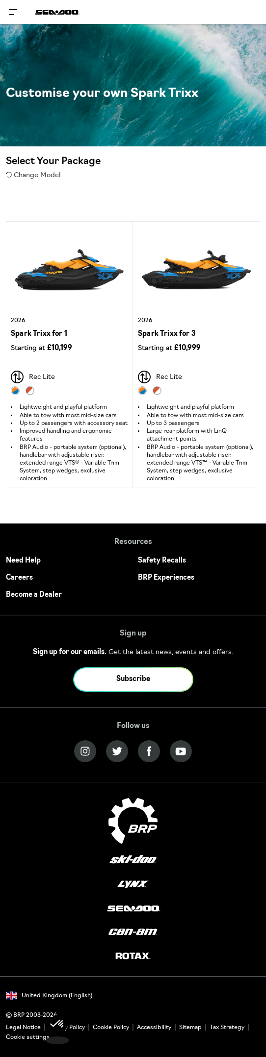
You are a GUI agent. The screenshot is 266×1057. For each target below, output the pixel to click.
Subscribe (133, 679)
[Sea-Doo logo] (57, 12)
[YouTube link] (181, 751)
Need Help (23, 560)
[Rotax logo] (133, 956)
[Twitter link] (117, 751)
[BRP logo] (133, 820)
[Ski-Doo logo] (133, 860)
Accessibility (154, 1028)
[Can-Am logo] (132, 932)
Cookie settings (28, 1037)
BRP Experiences (166, 578)
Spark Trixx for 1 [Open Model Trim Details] (39, 334)
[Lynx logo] (133, 884)
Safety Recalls (162, 560)
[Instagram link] (85, 751)
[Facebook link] (149, 751)
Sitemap (190, 1028)
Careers (19, 578)
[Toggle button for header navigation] (13, 12)
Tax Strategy (227, 1028)
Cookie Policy (111, 1028)
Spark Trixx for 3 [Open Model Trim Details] (167, 334)
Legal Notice (23, 1028)
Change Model (33, 175)
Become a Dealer (34, 595)
